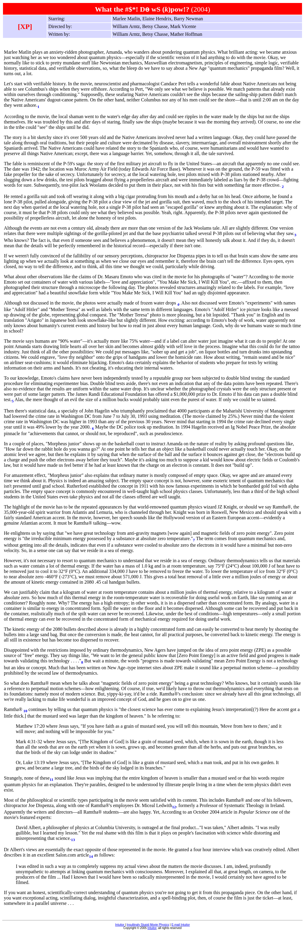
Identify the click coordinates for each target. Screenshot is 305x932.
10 (25, 711)
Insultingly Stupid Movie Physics (148, 924)
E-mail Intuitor (181, 924)
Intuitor (120, 924)
